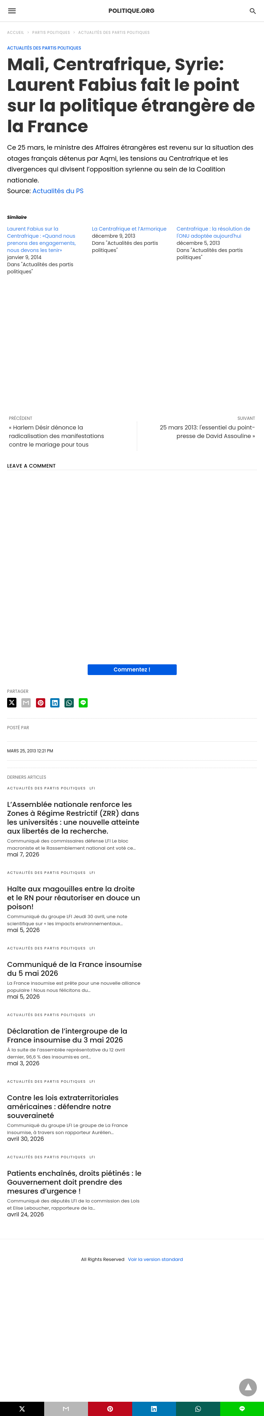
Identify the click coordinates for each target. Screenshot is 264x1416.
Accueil (15, 32)
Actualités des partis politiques (114, 32)
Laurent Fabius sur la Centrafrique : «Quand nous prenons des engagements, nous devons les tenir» (41, 239)
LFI (92, 788)
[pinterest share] (40, 702)
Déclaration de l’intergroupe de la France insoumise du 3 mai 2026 (67, 1035)
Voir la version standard (155, 1259)
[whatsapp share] (69, 702)
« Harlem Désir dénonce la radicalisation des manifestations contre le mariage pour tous (56, 436)
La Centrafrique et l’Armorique (129, 228)
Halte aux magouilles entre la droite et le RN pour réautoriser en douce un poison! (73, 898)
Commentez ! (132, 669)
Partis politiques (51, 32)
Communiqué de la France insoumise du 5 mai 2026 (74, 968)
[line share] (83, 702)
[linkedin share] (54, 702)
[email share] (26, 702)
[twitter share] (11, 702)
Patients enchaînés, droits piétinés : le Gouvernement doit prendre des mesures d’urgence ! (74, 1182)
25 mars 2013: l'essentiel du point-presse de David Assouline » (207, 431)
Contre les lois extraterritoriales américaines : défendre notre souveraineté (63, 1107)
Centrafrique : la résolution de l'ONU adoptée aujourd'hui (213, 232)
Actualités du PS (58, 190)
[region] (132, 345)
